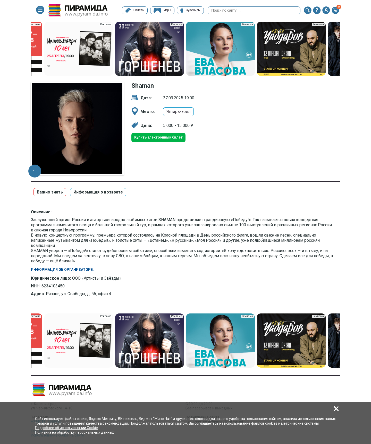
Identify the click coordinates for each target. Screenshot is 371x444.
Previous (27, 49)
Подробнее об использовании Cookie (66, 428)
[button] (307, 10)
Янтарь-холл (178, 111)
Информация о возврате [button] (98, 192)
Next (344, 49)
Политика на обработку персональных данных (74, 432)
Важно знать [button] (50, 192)
